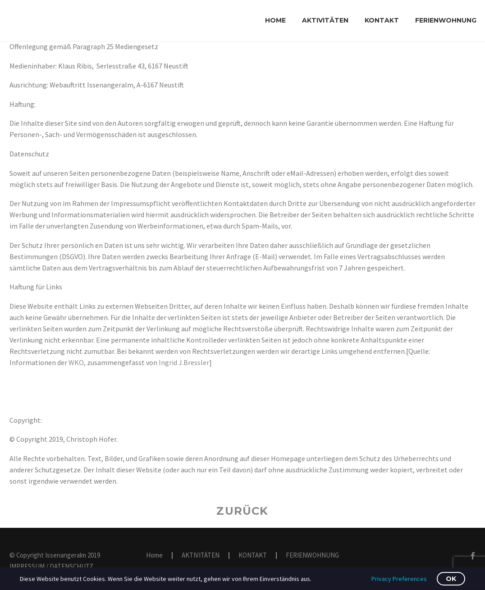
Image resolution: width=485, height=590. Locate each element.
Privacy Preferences (399, 579)
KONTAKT (382, 20)
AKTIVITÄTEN (325, 20)
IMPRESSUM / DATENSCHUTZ (51, 566)
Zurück (242, 510)
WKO (76, 362)
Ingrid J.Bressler (184, 362)
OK (451, 579)
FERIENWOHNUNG (445, 20)
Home (275, 20)
